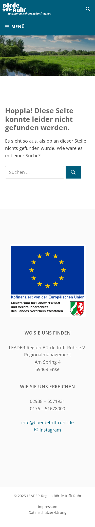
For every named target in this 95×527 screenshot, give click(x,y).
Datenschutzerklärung (47, 512)
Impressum (47, 506)
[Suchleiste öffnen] (88, 9)
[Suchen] (73, 172)
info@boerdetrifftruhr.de (47, 422)
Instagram (50, 430)
